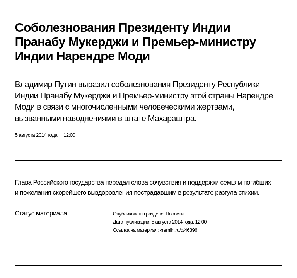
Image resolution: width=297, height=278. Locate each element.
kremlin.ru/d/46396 (178, 230)
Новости (174, 214)
